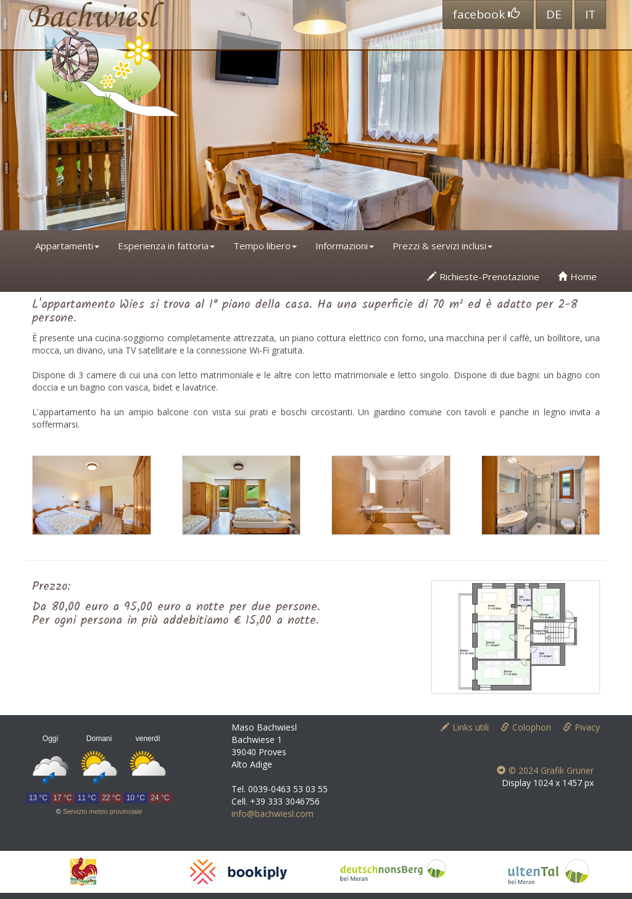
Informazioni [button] (344, 245)
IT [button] (590, 14)
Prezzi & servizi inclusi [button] (443, 245)
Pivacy (581, 727)
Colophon (526, 727)
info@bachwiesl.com (272, 813)
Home (577, 276)
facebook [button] (486, 14)
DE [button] (554, 14)
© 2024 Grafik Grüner (545, 770)
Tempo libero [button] (265, 245)
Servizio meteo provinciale (102, 811)
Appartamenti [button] (67, 245)
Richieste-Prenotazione (483, 276)
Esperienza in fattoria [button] (166, 245)
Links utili (465, 727)
